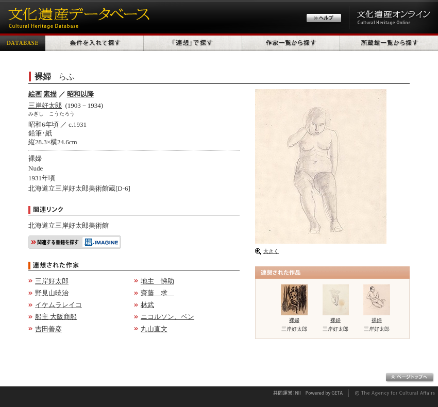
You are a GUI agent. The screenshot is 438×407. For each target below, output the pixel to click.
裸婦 (294, 320)
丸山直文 (154, 329)
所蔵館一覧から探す (389, 42)
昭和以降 (80, 94)
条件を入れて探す (94, 42)
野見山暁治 (52, 293)
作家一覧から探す (291, 42)
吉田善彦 (48, 329)
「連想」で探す (193, 42)
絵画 (35, 94)
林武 (147, 305)
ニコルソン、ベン (167, 316)
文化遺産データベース (77, 16)
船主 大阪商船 (56, 316)
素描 (50, 94)
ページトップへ (409, 377)
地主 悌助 (157, 281)
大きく (271, 251)
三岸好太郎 (45, 105)
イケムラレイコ (58, 305)
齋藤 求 (157, 293)
